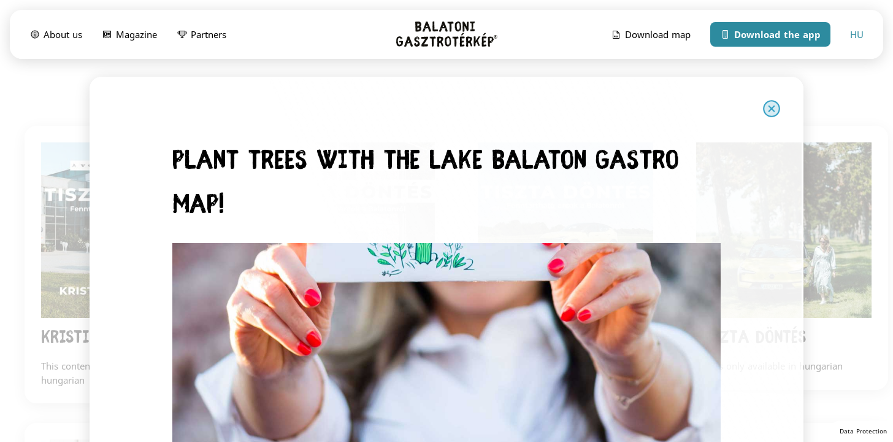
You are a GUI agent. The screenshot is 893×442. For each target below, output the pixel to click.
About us (55, 34)
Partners (201, 34)
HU (857, 34)
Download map (651, 34)
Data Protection (863, 431)
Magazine (129, 34)
